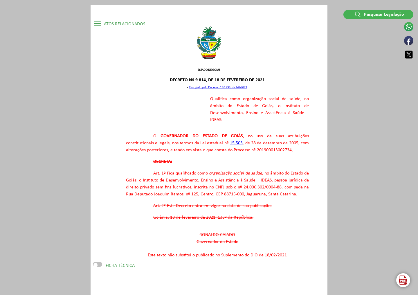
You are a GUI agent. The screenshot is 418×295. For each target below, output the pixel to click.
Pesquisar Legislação (379, 14)
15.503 (236, 143)
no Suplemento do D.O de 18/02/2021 (251, 255)
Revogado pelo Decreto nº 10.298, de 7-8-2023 (218, 87)
